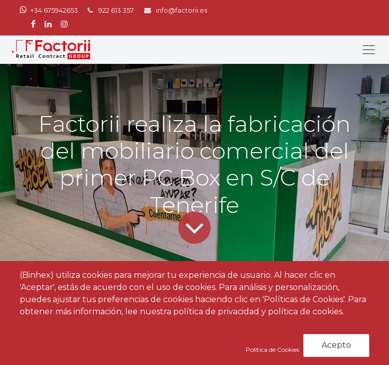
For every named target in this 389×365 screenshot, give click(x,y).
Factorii (208, 330)
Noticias (83, 295)
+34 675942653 (54, 10)
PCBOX (92, 316)
